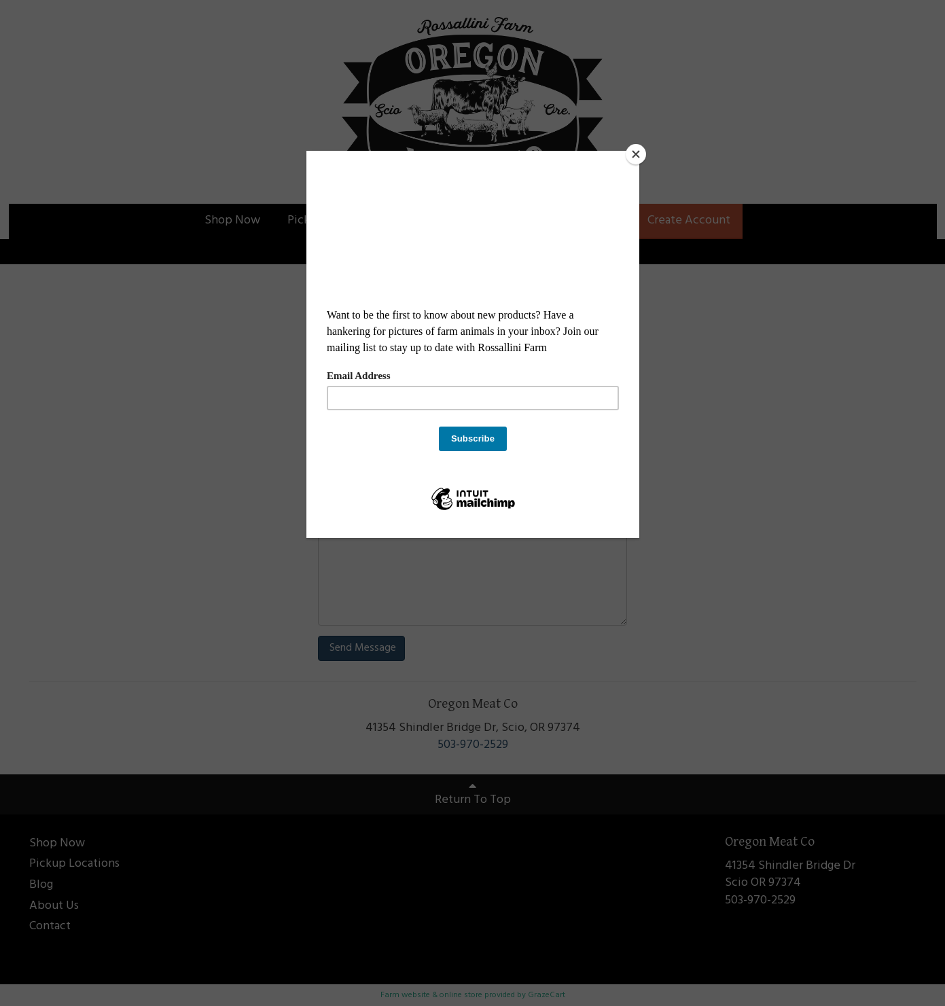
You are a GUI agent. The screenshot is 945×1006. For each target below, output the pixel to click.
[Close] (636, 154)
